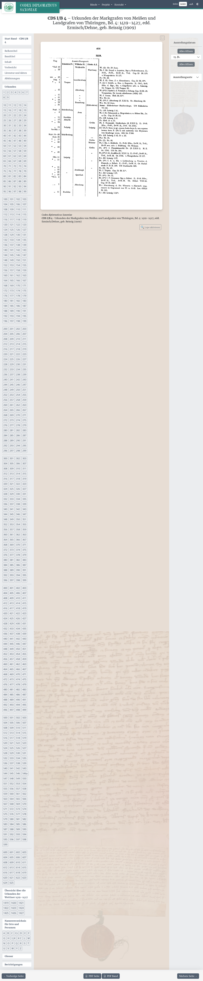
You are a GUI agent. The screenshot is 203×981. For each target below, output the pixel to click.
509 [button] (12, 727)
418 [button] (18, 608)
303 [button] (24, 458)
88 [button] (20, 181)
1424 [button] (21, 908)
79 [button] (25, 171)
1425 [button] (5, 913)
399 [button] (24, 580)
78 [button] (20, 171)
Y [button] (16, 948)
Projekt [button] (106, 4)
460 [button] (5, 664)
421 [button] (12, 613)
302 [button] (18, 458)
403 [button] (24, 588)
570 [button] (24, 803)
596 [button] (12, 839)
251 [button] (24, 389)
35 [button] (4, 130)
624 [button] (5, 882)
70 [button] (4, 166)
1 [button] (4, 92)
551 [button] (5, 783)
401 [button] (12, 588)
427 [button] (24, 618)
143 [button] (24, 250)
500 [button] (5, 717)
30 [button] (4, 125)
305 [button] (12, 463)
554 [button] (24, 783)
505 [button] (12, 722)
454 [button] (18, 654)
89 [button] (25, 181)
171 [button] (24, 285)
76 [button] (9, 171)
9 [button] (7, 97)
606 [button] (18, 857)
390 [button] (18, 570)
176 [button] (5, 295)
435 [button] (24, 628)
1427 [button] (21, 913)
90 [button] (4, 186)
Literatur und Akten (16, 72)
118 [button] (18, 219)
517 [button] (12, 737)
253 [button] (12, 394)
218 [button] (18, 349)
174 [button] (18, 290)
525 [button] (12, 748)
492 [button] (5, 704)
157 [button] (12, 270)
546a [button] (24, 773)
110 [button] (18, 209)
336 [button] (5, 504)
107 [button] (24, 204)
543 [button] (24, 768)
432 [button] (5, 628)
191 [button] (24, 310)
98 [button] (20, 191)
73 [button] (20, 166)
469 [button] (12, 674)
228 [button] (5, 364)
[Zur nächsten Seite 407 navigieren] (188, 976)
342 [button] (18, 509)
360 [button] (5, 534)
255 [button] (24, 394)
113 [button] (12, 214)
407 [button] (24, 593)
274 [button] (18, 420)
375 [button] (24, 549)
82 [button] (15, 176)
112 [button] (5, 214)
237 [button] (12, 374)
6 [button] (23, 92)
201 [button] (12, 328)
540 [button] (5, 768)
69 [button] (25, 161)
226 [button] (18, 359)
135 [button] (24, 239)
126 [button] (18, 229)
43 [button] (20, 135)
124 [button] (5, 229)
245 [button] (12, 384)
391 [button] (24, 570)
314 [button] (18, 473)
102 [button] (18, 199)
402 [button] (18, 588)
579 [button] (5, 819)
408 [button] (5, 598)
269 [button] (12, 415)
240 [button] (5, 379)
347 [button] (24, 514)
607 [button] (24, 857)
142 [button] (18, 250)
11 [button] (9, 105)
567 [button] (5, 803)
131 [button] (24, 234)
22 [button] (15, 115)
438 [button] (18, 633)
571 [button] (5, 809)
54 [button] (25, 145)
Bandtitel (10, 56)
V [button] (8, 948)
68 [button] (20, 161)
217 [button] (12, 349)
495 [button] (24, 704)
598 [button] (24, 839)
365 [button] (12, 539)
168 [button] (5, 285)
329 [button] (12, 494)
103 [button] (24, 199)
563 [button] (5, 798)
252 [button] (5, 394)
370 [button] (18, 544)
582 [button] (24, 819)
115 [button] (24, 214)
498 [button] (18, 709)
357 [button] (12, 529)
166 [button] (18, 280)
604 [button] (5, 857)
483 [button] (24, 689)
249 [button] (12, 389)
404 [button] (5, 593)
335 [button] (24, 499)
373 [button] (12, 549)
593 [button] (18, 834)
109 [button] (12, 209)
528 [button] (5, 753)
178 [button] (18, 295)
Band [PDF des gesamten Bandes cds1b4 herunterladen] (111, 976)
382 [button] (18, 559)
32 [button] (15, 125)
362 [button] (18, 534)
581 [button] (18, 819)
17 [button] (15, 110)
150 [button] (18, 260)
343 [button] (24, 509)
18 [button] (20, 110)
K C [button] (19, 938)
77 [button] (15, 171)
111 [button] (24, 209)
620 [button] (5, 877)
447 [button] (24, 643)
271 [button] (24, 415)
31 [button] (9, 125)
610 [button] (18, 862)
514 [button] (18, 732)
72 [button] (15, 166)
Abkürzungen (12, 78)
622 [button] (18, 877)
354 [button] (18, 524)
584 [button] (12, 824)
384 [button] (5, 565)
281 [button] (12, 430)
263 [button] (24, 405)
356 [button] (5, 529)
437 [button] (12, 633)
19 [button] (25, 110)
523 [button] (24, 743)
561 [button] (18, 793)
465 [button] (12, 669)
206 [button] (18, 333)
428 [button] (5, 623)
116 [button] (5, 219)
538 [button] (18, 763)
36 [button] (9, 130)
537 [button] (12, 763)
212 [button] (5, 344)
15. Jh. (177, 57)
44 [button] (25, 135)
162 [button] (18, 275)
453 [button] (12, 654)
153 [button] (12, 265)
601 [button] (12, 852)
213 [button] (12, 344)
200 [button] (5, 328)
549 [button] (18, 778)
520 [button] (5, 743)
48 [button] (20, 140)
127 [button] (24, 229)
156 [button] (5, 270)
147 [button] (24, 255)
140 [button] (5, 250)
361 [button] (12, 534)
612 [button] (5, 867)
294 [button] (18, 445)
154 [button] (18, 265)
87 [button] (15, 181)
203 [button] (24, 328)
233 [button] (12, 369)
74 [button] (25, 166)
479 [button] (24, 684)
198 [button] (18, 321)
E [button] (25, 933)
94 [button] (25, 186)
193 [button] (12, 316)
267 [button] (24, 410)
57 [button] (15, 150)
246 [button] (18, 384)
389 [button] (12, 570)
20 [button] (4, 115)
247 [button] (24, 384)
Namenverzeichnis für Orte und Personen (15, 924)
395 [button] (24, 575)
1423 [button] (13, 908)
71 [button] (9, 166)
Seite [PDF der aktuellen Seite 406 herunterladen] (92, 976)
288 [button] (5, 440)
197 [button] (12, 321)
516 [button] (5, 737)
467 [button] (24, 669)
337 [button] (12, 504)
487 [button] (24, 694)
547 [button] (5, 778)
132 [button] (5, 239)
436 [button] (5, 633)
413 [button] (12, 603)
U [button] (4, 948)
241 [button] (12, 379)
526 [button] (18, 748)
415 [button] (24, 603)
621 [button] (12, 877)
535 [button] (24, 758)
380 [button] (5, 559)
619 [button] (24, 872)
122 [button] (18, 224)
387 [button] (24, 565)
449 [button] (12, 648)
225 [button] (12, 359)
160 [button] (5, 275)
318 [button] (18, 478)
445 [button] (12, 643)
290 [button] (18, 440)
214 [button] (18, 344)
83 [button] (20, 176)
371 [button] (24, 544)
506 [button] (18, 722)
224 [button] (5, 359)
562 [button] (24, 793)
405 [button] (12, 593)
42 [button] (15, 135)
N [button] (4, 943)
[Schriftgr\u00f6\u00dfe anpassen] (191, 4)
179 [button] (24, 295)
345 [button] (12, 514)
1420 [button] (13, 902)
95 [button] (4, 191)
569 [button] (18, 803)
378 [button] (18, 554)
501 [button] (12, 717)
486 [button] (18, 694)
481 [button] (12, 689)
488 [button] (5, 699)
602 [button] (18, 852)
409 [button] (12, 598)
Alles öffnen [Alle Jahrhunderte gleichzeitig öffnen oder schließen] (186, 51)
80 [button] (4, 176)
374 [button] (18, 549)
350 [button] (18, 519)
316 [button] (5, 478)
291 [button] (24, 440)
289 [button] (12, 440)
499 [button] (24, 709)
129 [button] (12, 234)
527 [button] (24, 748)
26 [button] (9, 120)
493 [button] (12, 704)
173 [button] (12, 290)
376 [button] (5, 554)
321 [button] (12, 483)
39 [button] (25, 130)
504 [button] (5, 722)
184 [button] (5, 305)
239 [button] (24, 374)
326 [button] (18, 488)
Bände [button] (94, 4)
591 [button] (5, 834)
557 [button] (18, 788)
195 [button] (24, 316)
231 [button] (24, 364)
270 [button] (18, 415)
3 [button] (11, 92)
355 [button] (24, 524)
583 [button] (5, 824)
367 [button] (24, 539)
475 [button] (24, 679)
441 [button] (12, 638)
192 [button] (5, 316)
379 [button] (24, 554)
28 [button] (20, 120)
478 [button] (18, 684)
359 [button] (24, 529)
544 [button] (5, 773)
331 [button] (24, 494)
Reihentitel (11, 50)
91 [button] (9, 186)
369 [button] (12, 544)
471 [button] (24, 674)
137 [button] (12, 244)
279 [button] (24, 425)
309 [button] (12, 468)
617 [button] (12, 872)
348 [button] (5, 519)
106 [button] (18, 204)
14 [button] (25, 105)
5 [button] (19, 92)
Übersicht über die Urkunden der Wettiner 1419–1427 (16, 894)
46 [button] (9, 140)
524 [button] (5, 748)
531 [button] (24, 753)
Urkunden (10, 86)
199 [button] (24, 321)
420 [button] (5, 613)
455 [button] (24, 654)
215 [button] (24, 344)
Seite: (175, 4)
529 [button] (12, 753)
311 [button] (24, 468)
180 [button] (5, 300)
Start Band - (16, 40)
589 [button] (18, 829)
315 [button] (24, 473)
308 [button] (5, 468)
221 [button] (12, 354)
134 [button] (18, 239)
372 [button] (5, 549)
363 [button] (24, 534)
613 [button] (12, 867)
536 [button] (5, 763)
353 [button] (12, 524)
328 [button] (5, 494)
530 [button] (18, 753)
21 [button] (9, 115)
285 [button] (12, 435)
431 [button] (24, 623)
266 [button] (18, 410)
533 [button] (12, 758)
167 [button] (24, 280)
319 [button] (24, 478)
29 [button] (25, 120)
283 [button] (24, 430)
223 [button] (24, 354)
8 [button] (4, 97)
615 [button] (24, 867)
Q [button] (16, 943)
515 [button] (24, 732)
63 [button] (20, 156)
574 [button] (24, 809)
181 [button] (12, 300)
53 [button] (20, 145)
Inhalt (8, 61)
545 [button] (12, 773)
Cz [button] (16, 933)
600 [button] (5, 852)
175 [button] (24, 290)
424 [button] (5, 618)
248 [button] (5, 389)
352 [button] (5, 524)
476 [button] (5, 684)
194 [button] (18, 316)
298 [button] (18, 450)
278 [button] (18, 425)
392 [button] (5, 575)
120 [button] (5, 224)
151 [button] (24, 260)
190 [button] (18, 310)
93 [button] (20, 186)
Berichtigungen (14, 964)
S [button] (24, 943)
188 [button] (5, 310)
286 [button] (18, 435)
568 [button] (12, 803)
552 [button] (12, 783)
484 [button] (5, 694)
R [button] (20, 943)
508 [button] (5, 727)
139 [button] (24, 244)
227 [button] (24, 359)
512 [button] (5, 732)
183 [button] (24, 300)
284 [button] (5, 435)
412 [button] (5, 603)
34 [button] (25, 125)
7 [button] (26, 92)
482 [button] (18, 689)
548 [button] (12, 778)
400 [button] (5, 588)
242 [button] (18, 379)
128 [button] (5, 234)
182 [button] (18, 300)
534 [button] (18, 758)
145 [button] (12, 255)
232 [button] (5, 369)
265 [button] (12, 410)
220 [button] (5, 354)
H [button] (8, 938)
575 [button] (5, 814)
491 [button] (24, 699)
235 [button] (24, 369)
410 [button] (18, 598)
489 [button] (12, 699)
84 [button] (25, 176)
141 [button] (12, 250)
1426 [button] (13, 913)
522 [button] (18, 743)
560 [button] (12, 793)
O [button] (8, 943)
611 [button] (24, 862)
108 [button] (5, 209)
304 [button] (5, 463)
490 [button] (18, 699)
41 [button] (9, 135)
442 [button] (18, 638)
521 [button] (12, 743)
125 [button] (12, 229)
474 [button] (18, 679)
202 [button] (18, 328)
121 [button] (12, 224)
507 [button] (24, 722)
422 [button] (18, 613)
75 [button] (4, 171)
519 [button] (24, 737)
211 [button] (24, 339)
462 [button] (18, 664)
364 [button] (5, 539)
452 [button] (5, 654)
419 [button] (24, 608)
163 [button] (24, 275)
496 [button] (5, 709)
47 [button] (15, 140)
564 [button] (12, 798)
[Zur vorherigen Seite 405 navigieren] (14, 976)
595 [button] (5, 839)
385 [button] (12, 565)
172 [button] (5, 290)
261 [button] (12, 405)
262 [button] (18, 405)
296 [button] (5, 450)
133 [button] (12, 239)
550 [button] (24, 778)
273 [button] (12, 420)
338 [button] (18, 504)
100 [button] (5, 199)
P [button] (12, 943)
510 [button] (18, 727)
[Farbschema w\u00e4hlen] (197, 4)
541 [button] (12, 768)
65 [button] (4, 161)
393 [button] (12, 575)
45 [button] (4, 140)
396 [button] (5, 580)
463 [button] (24, 664)
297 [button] (12, 450)
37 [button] (15, 130)
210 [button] (18, 339)
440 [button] (5, 638)
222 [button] (18, 354)
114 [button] (18, 214)
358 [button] (18, 529)
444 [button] (5, 643)
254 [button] (18, 394)
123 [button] (24, 224)
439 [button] (24, 633)
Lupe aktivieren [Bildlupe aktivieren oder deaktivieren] (150, 227)
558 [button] (24, 788)
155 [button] (24, 265)
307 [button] (24, 463)
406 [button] (18, 593)
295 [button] (24, 445)
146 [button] (18, 255)
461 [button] (12, 664)
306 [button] (18, 463)
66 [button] (9, 161)
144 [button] (5, 255)
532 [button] (5, 758)
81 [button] (9, 176)
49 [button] (25, 140)
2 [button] (7, 92)
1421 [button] (21, 902)
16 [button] (9, 110)
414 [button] (18, 603)
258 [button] (18, 399)
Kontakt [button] (119, 4)
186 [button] (18, 305)
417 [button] (12, 608)
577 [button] (18, 814)
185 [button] (12, 305)
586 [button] (24, 824)
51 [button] (9, 145)
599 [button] (5, 844)
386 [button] (18, 565)
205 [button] (12, 333)
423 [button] (24, 613)
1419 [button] (5, 902)
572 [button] (12, 809)
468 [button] (5, 674)
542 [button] (18, 768)
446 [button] (18, 643)
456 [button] (5, 659)
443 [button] (24, 638)
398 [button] (18, 580)
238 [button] (18, 374)
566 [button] (24, 798)
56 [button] (9, 150)
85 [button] (4, 181)
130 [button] (18, 234)
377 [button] (12, 554)
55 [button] (4, 150)
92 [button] (15, 186)
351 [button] (24, 519)
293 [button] (12, 445)
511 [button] (24, 727)
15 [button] (4, 110)
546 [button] (18, 773)
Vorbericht (11, 67)
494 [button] (18, 704)
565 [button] (18, 798)
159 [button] (24, 270)
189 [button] (12, 310)
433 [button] (12, 628)
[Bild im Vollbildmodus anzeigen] (162, 38)
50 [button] (4, 145)
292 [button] (5, 445)
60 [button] (4, 156)
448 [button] (5, 648)
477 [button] (12, 684)
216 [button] (5, 349)
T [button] (28, 943)
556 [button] (12, 788)
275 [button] (24, 420)
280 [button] (5, 430)
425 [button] (12, 618)
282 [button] (18, 430)
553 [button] (18, 783)
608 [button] (5, 862)
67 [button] (15, 161)
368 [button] (5, 544)
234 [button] (18, 369)
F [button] (28, 933)
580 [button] (12, 819)
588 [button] (12, 829)
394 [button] (18, 575)
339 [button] (24, 504)
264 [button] (5, 410)
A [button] (4, 933)
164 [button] (5, 280)
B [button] (8, 933)
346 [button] (18, 514)
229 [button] (12, 364)
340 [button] (5, 509)
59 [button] (25, 150)
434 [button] (18, 628)
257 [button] (12, 399)
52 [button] (15, 145)
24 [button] (25, 115)
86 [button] (9, 181)
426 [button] (18, 618)
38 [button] (20, 130)
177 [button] (12, 295)
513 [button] (12, 732)
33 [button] (20, 125)
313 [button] (12, 473)
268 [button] (5, 415)
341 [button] (12, 509)
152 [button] (5, 265)
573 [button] (18, 809)
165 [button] (12, 280)
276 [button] (5, 425)
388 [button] (5, 570)
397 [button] (12, 580)
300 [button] (5, 458)
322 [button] (18, 483)
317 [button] (12, 478)
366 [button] (18, 539)
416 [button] (5, 608)
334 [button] (18, 499)
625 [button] (12, 882)
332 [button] (5, 499)
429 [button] (12, 623)
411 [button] (24, 598)
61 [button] (9, 156)
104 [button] (5, 204)
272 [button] (5, 420)
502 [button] (18, 717)
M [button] (29, 938)
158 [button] (18, 270)
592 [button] (12, 834)
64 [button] (25, 156)
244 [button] (5, 384)
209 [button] (12, 339)
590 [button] (24, 829)
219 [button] (24, 349)
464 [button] (5, 669)
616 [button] (5, 872)
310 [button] (18, 468)
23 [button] (20, 115)
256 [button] (5, 399)
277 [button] (12, 425)
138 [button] (18, 244)
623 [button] (24, 877)
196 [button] (5, 321)
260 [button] (5, 405)
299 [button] (24, 450)
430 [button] (18, 623)
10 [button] (4, 105)
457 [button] (12, 659)
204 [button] (5, 333)
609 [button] (12, 862)
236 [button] (5, 374)
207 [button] (24, 333)
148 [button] (5, 260)
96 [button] (9, 191)
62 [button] (15, 156)
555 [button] (5, 788)
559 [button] (5, 793)
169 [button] (12, 285)
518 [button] (18, 737)
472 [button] (5, 679)
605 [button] (12, 857)
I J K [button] (14, 938)
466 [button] (18, 669)
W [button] (13, 948)
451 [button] (24, 648)
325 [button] (12, 488)
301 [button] (12, 458)
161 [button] (12, 275)
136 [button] (5, 244)
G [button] (4, 938)
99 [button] (25, 191)
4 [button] (15, 92)
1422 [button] (5, 908)
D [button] (21, 933)
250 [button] (18, 389)
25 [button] (4, 120)
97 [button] (15, 191)
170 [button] (18, 285)
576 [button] (12, 814)
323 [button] (24, 483)
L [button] (24, 938)
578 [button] (24, 814)
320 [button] (5, 483)
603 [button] (24, 852)
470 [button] (18, 674)
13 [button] (20, 105)
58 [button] (20, 150)
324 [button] (5, 488)
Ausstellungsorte (182, 77)
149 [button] (12, 260)
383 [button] (24, 559)
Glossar (9, 956)
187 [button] (24, 305)
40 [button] (4, 135)
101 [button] (12, 199)
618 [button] (18, 872)
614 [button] (18, 867)
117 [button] (12, 219)
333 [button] (12, 499)
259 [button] (24, 399)
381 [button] (12, 559)
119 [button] (24, 219)
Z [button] (20, 948)
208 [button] (5, 339)
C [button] (12, 933)
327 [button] (24, 488)
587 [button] (5, 829)
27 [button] (15, 120)
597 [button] (18, 839)
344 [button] (5, 514)
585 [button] (18, 824)
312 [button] (5, 473)
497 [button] (12, 709)
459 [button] (24, 659)
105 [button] (12, 204)
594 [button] (24, 834)
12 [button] (15, 105)
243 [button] (24, 379)
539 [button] (24, 763)
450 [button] (18, 648)
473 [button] (12, 679)
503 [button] (24, 717)
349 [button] (12, 519)
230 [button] (18, 364)
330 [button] (18, 494)
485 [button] (12, 694)
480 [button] (5, 689)
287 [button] (24, 435)
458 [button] (18, 659)
